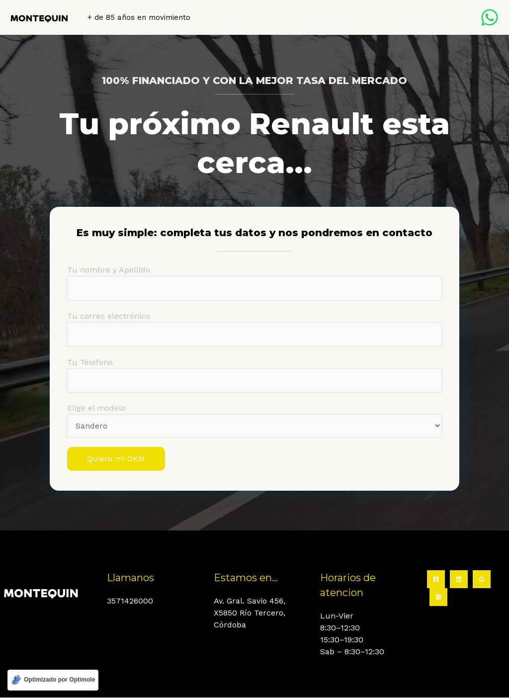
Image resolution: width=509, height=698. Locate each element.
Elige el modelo (254, 421)
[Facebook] (436, 580)
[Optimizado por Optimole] (52, 680)
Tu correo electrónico (254, 329)
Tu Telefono (254, 375)
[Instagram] (438, 598)
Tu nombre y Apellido (254, 283)
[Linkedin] (459, 580)
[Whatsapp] (489, 17)
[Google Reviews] (482, 580)
